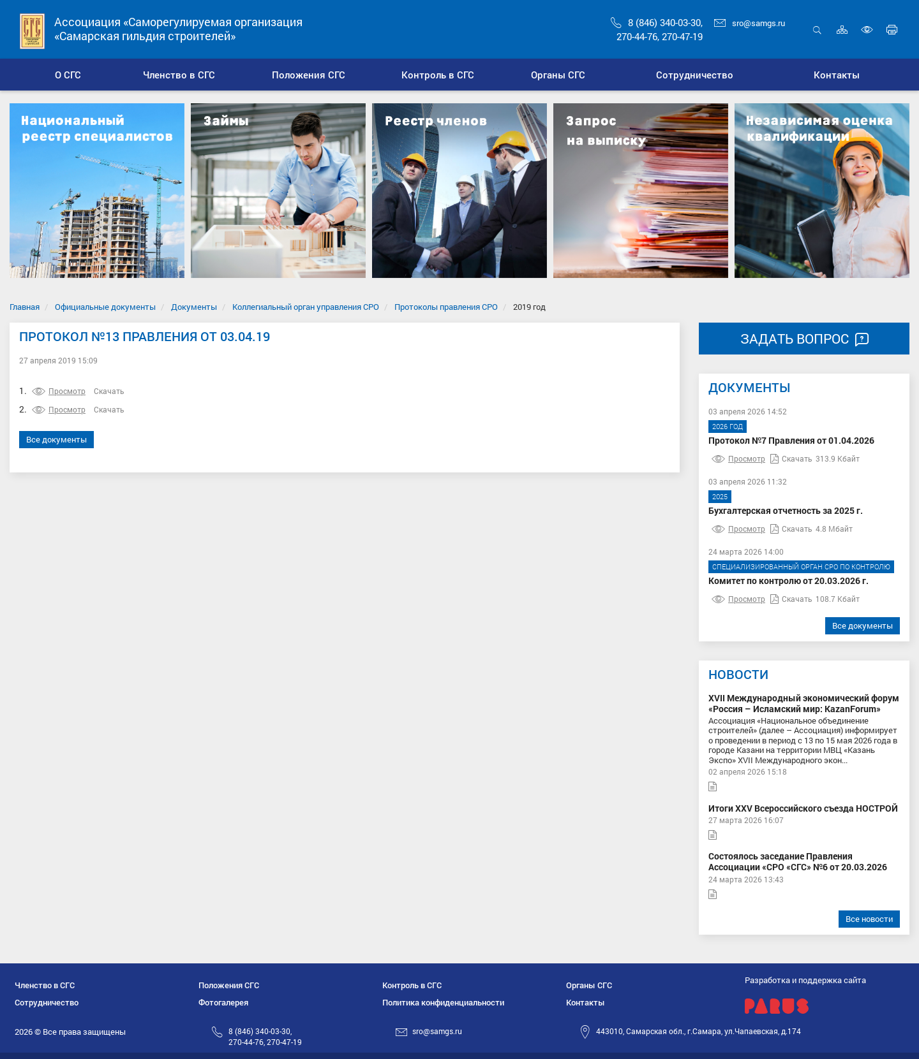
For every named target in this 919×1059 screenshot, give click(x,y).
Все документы (56, 439)
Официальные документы (105, 306)
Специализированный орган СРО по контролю (801, 566)
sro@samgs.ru (749, 23)
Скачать (109, 391)
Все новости (869, 918)
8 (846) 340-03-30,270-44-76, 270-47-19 (265, 1036)
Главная (25, 306)
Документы (194, 306)
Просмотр (59, 391)
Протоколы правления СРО (446, 306)
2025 (720, 496)
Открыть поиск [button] (817, 30)
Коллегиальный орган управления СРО (305, 306)
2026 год (727, 426)
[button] (179, 75)
